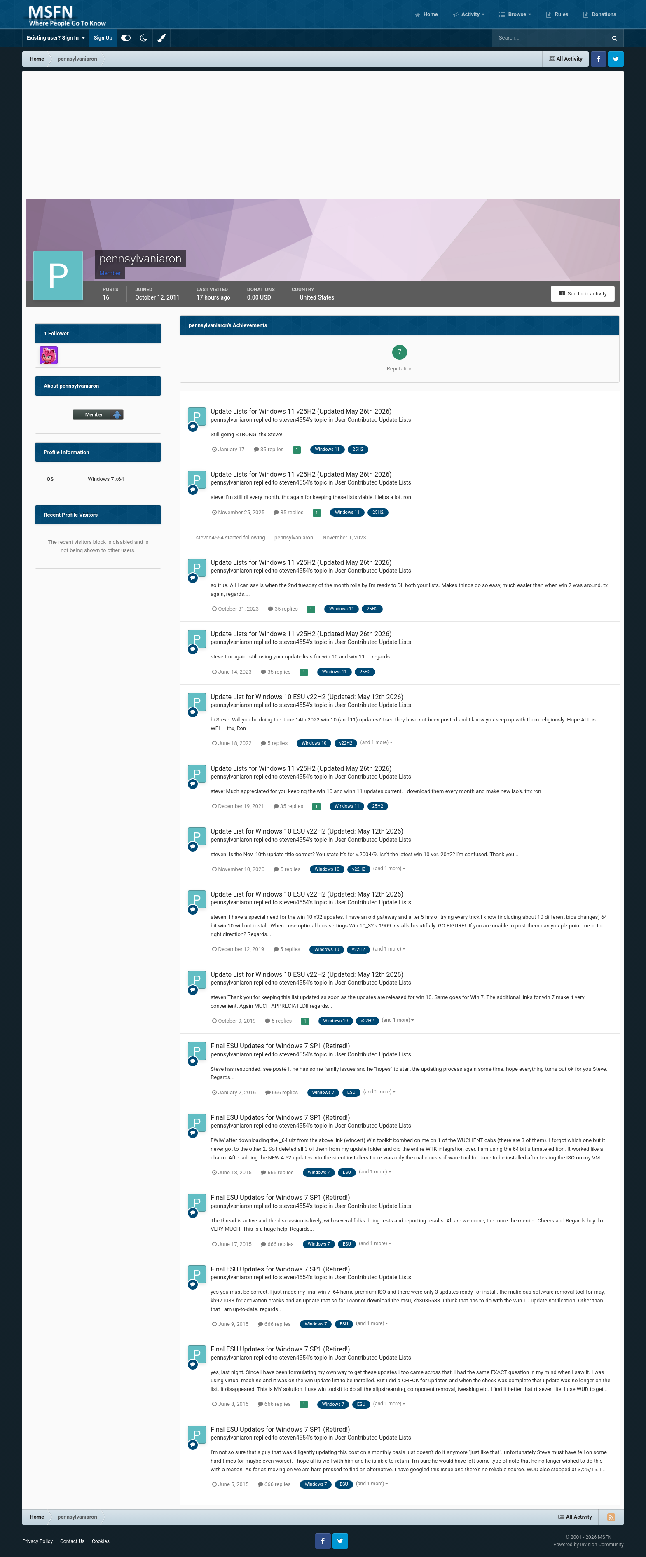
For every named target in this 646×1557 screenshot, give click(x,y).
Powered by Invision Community (588, 1545)
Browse (517, 14)
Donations (603, 14)
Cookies (101, 1541)
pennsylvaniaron (231, 420)
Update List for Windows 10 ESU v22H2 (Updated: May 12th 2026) (307, 697)
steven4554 (294, 420)
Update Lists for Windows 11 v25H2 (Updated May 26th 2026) (301, 411)
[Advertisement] (323, 132)
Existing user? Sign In (56, 38)
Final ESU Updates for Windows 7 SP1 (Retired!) (280, 1046)
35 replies (268, 449)
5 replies (274, 743)
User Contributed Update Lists (373, 420)
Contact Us (72, 1541)
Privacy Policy (37, 1541)
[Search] (524, 38)
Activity (470, 14)
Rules (560, 14)
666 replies (281, 1092)
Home (430, 14)
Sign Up (103, 38)
